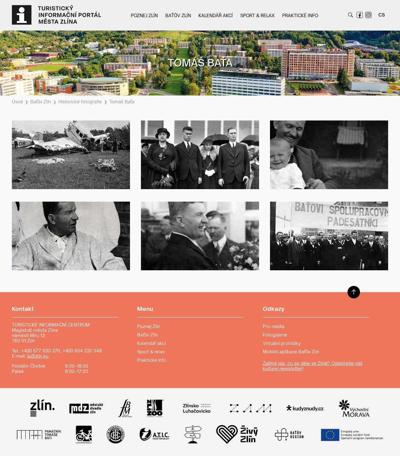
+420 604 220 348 (82, 350)
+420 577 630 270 (40, 350)
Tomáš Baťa (121, 101)
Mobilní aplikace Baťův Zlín (291, 351)
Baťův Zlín (178, 15)
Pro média (273, 326)
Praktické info (300, 15)
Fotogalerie (275, 334)
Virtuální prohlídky (282, 343)
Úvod (17, 101)
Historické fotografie (80, 101)
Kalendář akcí (215, 15)
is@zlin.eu (37, 356)
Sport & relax (257, 15)
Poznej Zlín (144, 15)
